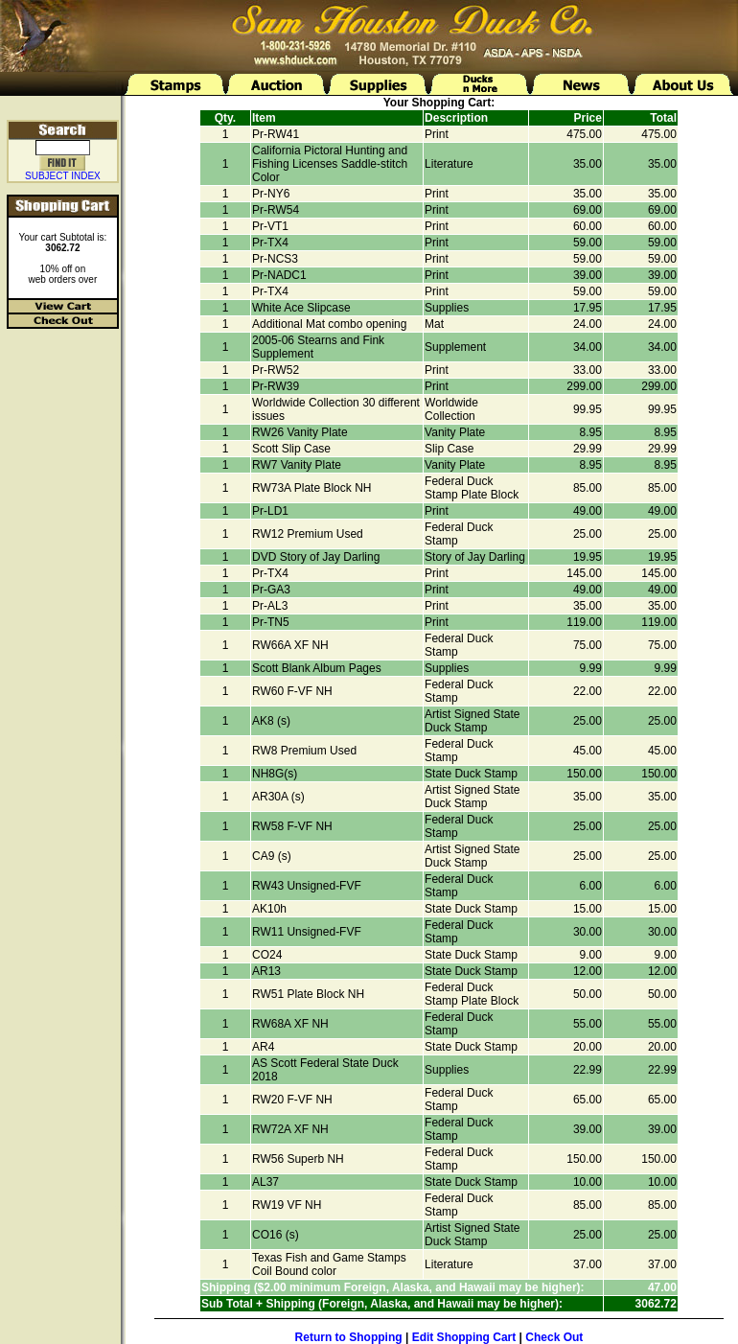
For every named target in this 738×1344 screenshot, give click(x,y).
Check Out (554, 1337)
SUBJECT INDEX (63, 176)
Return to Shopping (349, 1337)
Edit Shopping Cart (464, 1337)
